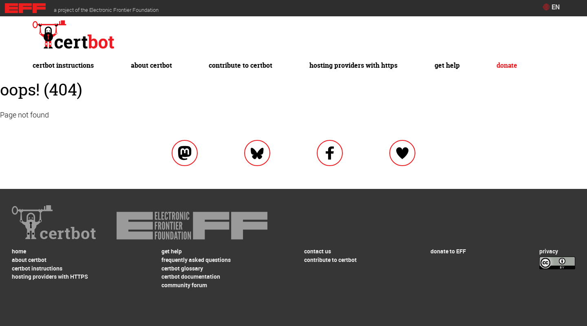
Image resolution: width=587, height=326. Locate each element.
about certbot (151, 65)
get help (447, 65)
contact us (317, 251)
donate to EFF (448, 251)
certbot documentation (190, 276)
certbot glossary (182, 268)
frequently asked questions (196, 260)
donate (507, 65)
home (19, 251)
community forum (184, 285)
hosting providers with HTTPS (353, 65)
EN (556, 6)
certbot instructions (63, 65)
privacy (548, 251)
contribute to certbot (240, 65)
